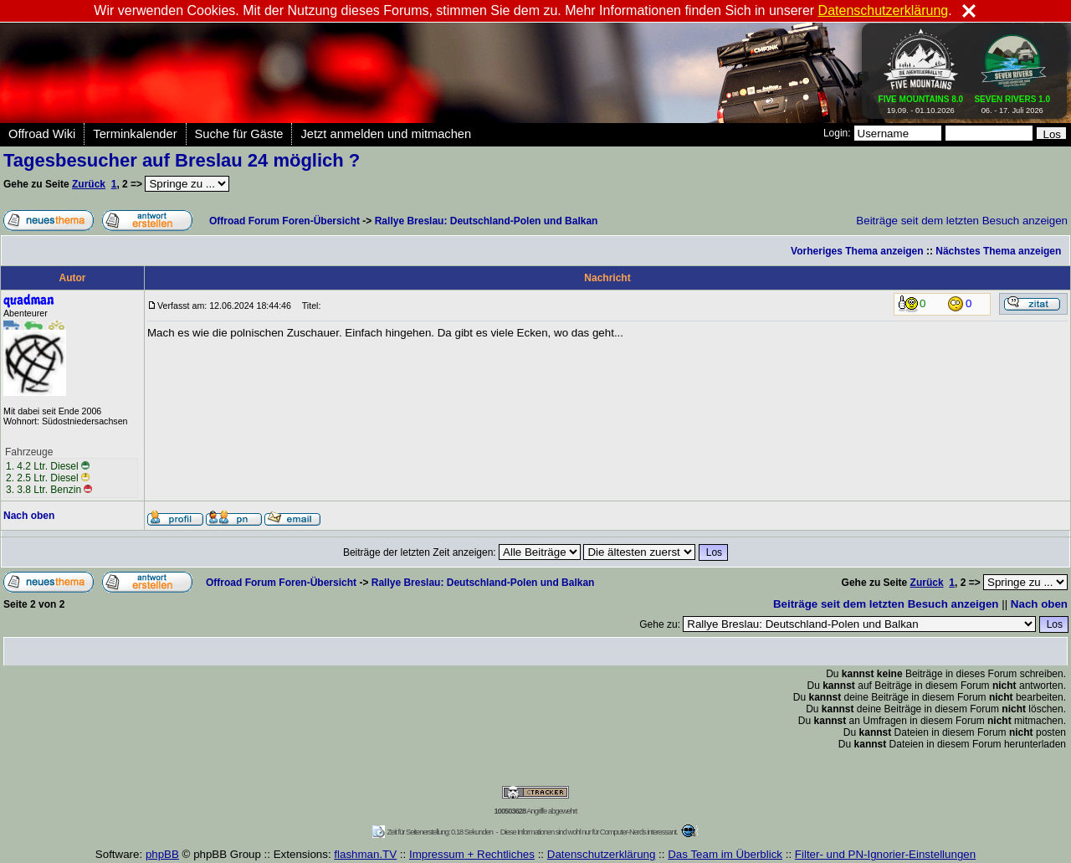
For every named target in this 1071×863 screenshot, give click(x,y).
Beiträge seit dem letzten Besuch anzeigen (962, 220)
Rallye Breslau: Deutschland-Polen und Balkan (486, 221)
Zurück (88, 184)
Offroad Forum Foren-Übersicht (284, 221)
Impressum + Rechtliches (472, 854)
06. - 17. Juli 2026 (1012, 101)
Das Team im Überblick (725, 854)
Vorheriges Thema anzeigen (857, 251)
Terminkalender (135, 134)
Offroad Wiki (41, 134)
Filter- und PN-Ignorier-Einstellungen (885, 854)
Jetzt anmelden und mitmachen (385, 134)
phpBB (162, 854)
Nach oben (28, 515)
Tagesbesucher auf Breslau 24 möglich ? (181, 160)
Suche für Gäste (239, 134)
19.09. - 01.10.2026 (921, 101)
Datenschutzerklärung (601, 854)
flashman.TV (365, 854)
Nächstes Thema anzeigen (998, 251)
